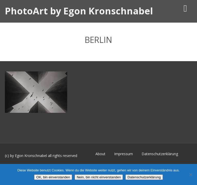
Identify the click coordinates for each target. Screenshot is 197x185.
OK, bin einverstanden (53, 177)
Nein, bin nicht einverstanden (99, 177)
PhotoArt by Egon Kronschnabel (79, 11)
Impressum (123, 153)
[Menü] (185, 8)
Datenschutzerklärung (160, 153)
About (100, 153)
